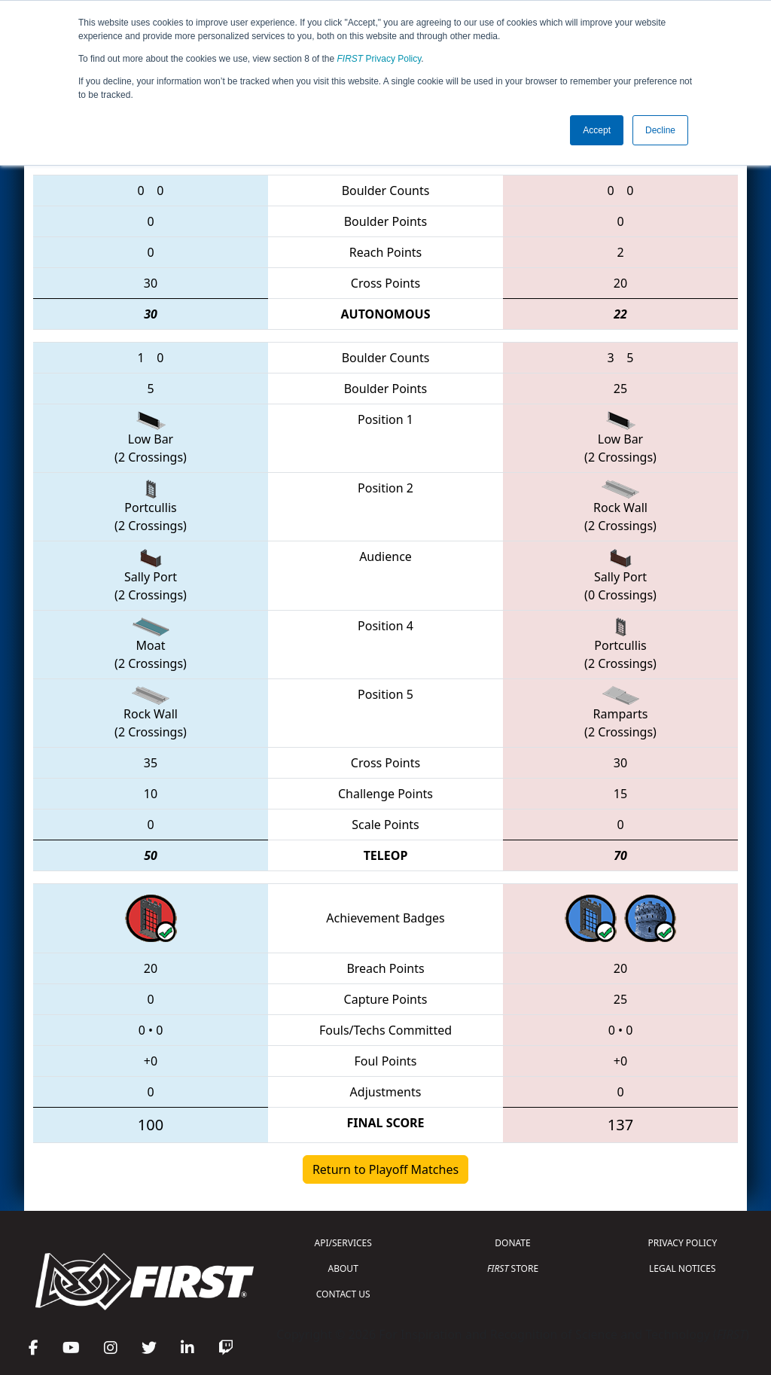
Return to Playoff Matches (385, 1169)
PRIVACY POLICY (682, 1242)
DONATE (512, 1242)
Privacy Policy (379, 58)
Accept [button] (597, 130)
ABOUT (343, 1268)
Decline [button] (660, 130)
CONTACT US (343, 1294)
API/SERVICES (343, 1242)
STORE (512, 1268)
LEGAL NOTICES (682, 1268)
